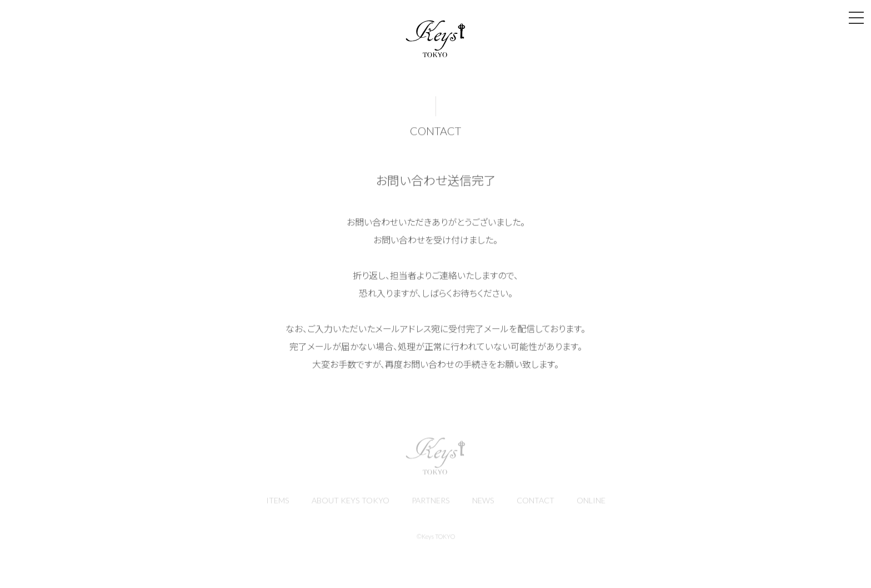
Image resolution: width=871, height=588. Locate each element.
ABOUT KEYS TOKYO (348, 503)
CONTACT (537, 503)
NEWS (484, 503)
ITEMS (275, 503)
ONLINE (593, 503)
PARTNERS (430, 503)
